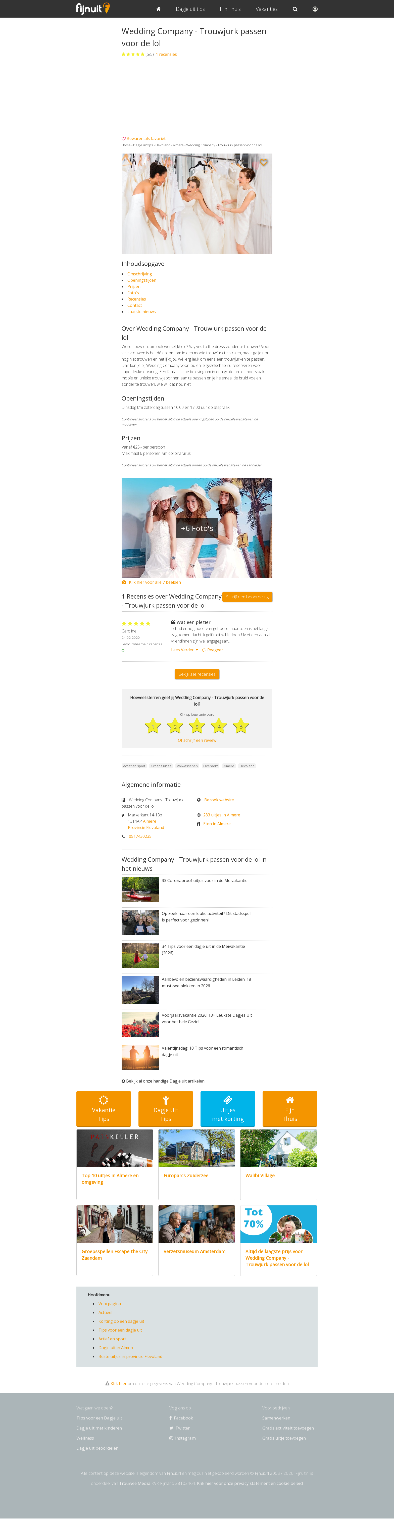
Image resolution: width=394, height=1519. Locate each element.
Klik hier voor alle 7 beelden (151, 582)
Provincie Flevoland (146, 827)
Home (126, 145)
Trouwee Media (135, 1484)
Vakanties (267, 9)
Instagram (182, 1438)
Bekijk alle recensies (197, 674)
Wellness (85, 1438)
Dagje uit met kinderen (99, 1428)
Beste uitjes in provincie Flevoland (130, 1357)
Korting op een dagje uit (121, 1322)
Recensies (136, 299)
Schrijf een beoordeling (247, 597)
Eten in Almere (217, 824)
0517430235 (140, 836)
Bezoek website (219, 800)
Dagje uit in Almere (116, 1348)
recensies (166, 54)
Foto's (133, 293)
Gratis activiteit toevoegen (288, 1428)
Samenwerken (276, 1418)
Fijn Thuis (230, 9)
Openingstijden (141, 280)
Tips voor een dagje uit (120, 1330)
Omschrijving (139, 274)
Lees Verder (184, 650)
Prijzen (133, 286)
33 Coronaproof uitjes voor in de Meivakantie (205, 881)
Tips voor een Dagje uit (99, 1418)
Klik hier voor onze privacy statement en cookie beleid (250, 1484)
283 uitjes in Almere (221, 815)
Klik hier (119, 1384)
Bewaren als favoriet (146, 138)
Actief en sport (112, 1339)
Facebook (181, 1418)
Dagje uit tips (143, 145)
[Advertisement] (197, 96)
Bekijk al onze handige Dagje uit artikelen (165, 1081)
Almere (178, 145)
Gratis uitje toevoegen (284, 1438)
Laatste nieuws (141, 311)
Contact (134, 305)
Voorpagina (109, 1304)
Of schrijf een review (197, 740)
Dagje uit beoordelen (97, 1448)
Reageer (212, 650)
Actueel (105, 1313)
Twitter (179, 1428)
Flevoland (163, 145)
